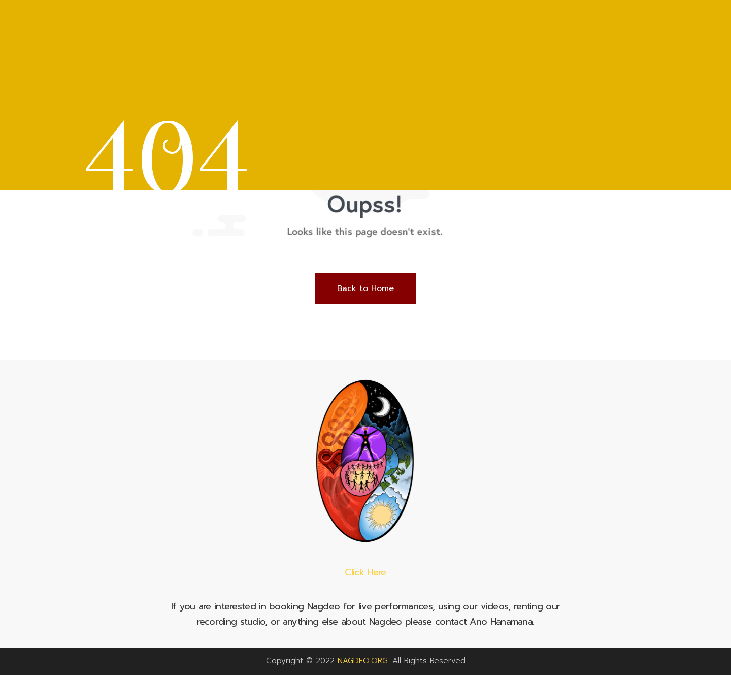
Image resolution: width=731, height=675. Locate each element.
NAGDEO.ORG (363, 660)
